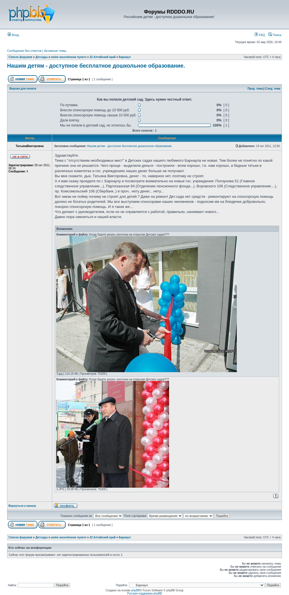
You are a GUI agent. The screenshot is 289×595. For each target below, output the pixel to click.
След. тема (272, 88)
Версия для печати (23, 88)
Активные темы (55, 50)
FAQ (260, 35)
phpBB (135, 590)
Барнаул (125, 57)
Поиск (274, 35)
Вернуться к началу (22, 505)
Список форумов (20, 57)
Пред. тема (255, 88)
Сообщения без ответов (24, 50)
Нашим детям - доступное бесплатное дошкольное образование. (96, 66)
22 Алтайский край (102, 57)
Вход (13, 35)
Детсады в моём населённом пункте (61, 57)
